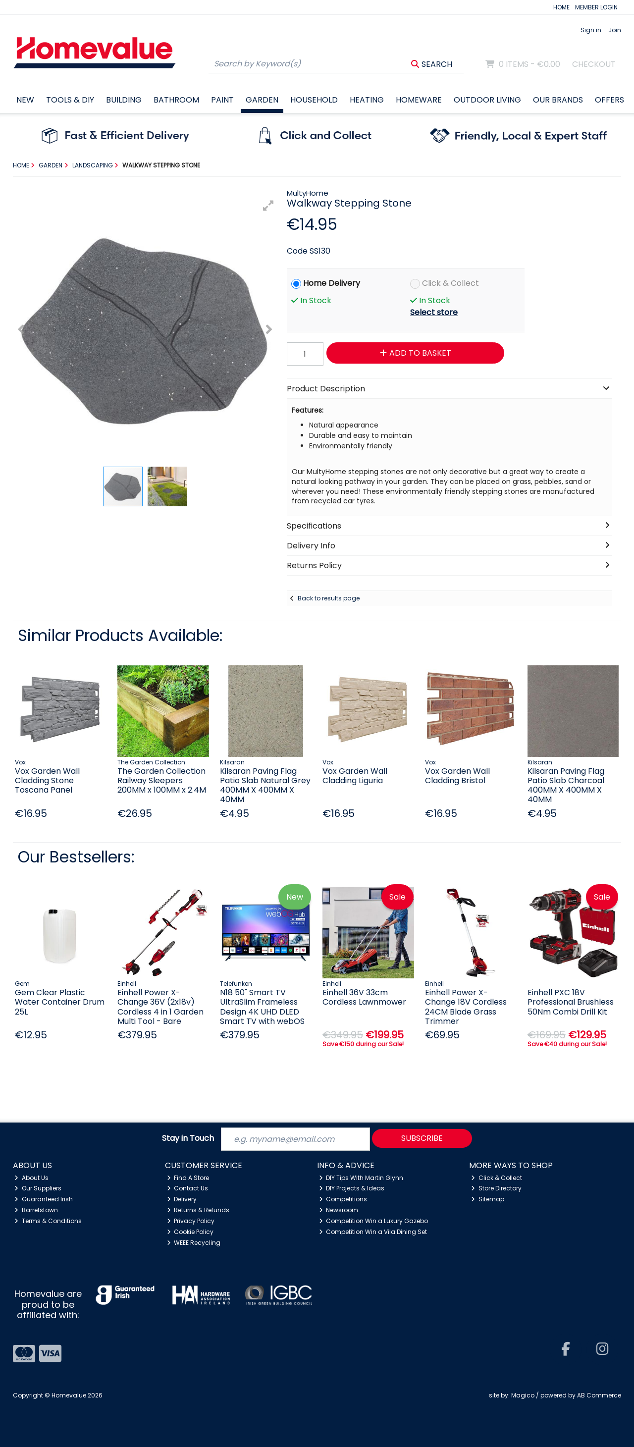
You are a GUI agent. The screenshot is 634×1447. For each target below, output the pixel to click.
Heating (367, 100)
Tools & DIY (70, 100)
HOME (561, 7)
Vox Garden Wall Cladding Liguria (354, 775)
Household (314, 100)
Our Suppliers (37, 1188)
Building (124, 100)
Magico (522, 1395)
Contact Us (188, 1188)
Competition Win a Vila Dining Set (373, 1232)
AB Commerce (599, 1395)
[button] (268, 206)
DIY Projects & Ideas (352, 1188)
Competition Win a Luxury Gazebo (373, 1221)
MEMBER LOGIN (596, 7)
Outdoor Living (487, 100)
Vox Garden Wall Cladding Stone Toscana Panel (47, 780)
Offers (609, 100)
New (25, 100)
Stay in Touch (188, 1138)
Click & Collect (450, 283)
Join (614, 30)
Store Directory (496, 1188)
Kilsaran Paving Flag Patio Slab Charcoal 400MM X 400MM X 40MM (566, 785)
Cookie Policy (190, 1232)
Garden (262, 100)
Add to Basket (415, 353)
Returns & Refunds (198, 1210)
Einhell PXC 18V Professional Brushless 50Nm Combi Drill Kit (571, 1002)
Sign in (591, 30)
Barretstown (36, 1210)
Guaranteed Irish (43, 1199)
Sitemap (487, 1199)
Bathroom (176, 100)
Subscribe (422, 1138)
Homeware (419, 100)
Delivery (182, 1199)
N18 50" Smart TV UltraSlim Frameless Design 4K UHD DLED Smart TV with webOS (262, 1007)
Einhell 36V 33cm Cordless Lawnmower (364, 997)
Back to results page (329, 598)
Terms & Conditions (48, 1221)
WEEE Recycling (194, 1242)
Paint (222, 100)
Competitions (343, 1199)
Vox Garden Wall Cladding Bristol (457, 775)
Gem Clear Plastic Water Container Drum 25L (60, 1002)
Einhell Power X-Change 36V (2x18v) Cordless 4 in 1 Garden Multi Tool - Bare (160, 1007)
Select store (434, 312)
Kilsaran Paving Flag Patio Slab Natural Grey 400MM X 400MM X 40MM (265, 785)
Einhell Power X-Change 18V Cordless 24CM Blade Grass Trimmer (466, 1007)
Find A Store (188, 1178)
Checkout (594, 64)
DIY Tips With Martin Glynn (361, 1178)
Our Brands (558, 100)
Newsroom (339, 1210)
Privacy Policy (191, 1221)
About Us (31, 1178)
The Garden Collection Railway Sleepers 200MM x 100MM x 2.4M (161, 780)
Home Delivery (331, 283)
